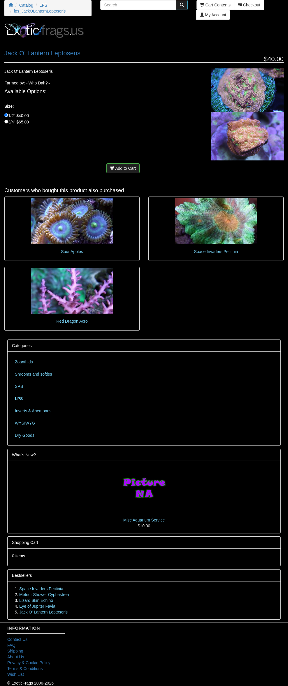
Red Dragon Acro (71, 321)
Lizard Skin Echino (36, 600)
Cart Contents (215, 5)
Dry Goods (24, 435)
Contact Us (17, 639)
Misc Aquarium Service (144, 520)
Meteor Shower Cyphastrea (44, 594)
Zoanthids (24, 362)
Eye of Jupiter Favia (37, 606)
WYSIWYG (25, 423)
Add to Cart (123, 168)
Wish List (15, 674)
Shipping (15, 651)
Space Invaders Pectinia (216, 251)
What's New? (24, 454)
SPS (19, 386)
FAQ (11, 645)
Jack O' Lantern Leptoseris (43, 612)
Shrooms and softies (33, 374)
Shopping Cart (25, 542)
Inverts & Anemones (33, 411)
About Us (15, 657)
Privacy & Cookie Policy (28, 662)
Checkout (249, 5)
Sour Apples (72, 251)
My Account (213, 15)
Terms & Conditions (25, 668)
